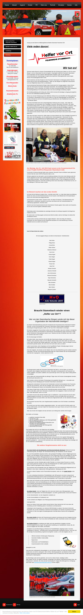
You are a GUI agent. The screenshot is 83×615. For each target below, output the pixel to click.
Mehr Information (25, 613)
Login (78, 604)
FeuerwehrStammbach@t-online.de (43, 562)
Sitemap (18, 604)
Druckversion (9, 604)
